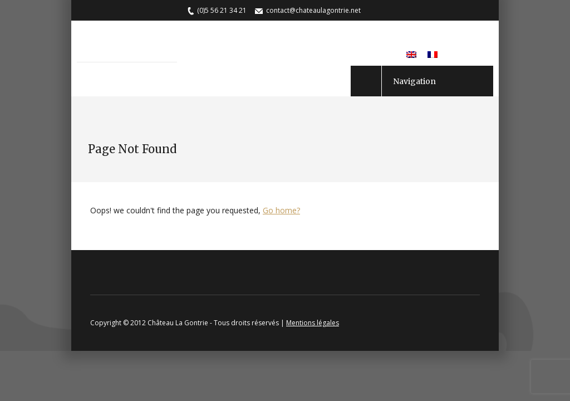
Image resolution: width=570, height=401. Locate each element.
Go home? (281, 210)
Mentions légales (312, 322)
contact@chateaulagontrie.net (313, 10)
